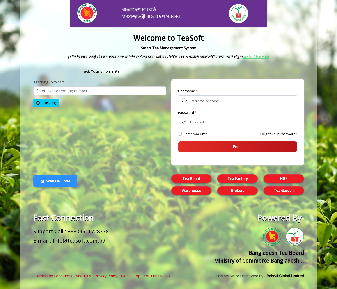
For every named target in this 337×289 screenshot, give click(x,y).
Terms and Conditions (53, 275)
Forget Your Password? (278, 134)
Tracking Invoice (48, 82)
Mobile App (130, 275)
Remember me (195, 134)
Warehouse (191, 190)
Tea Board (191, 178)
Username (188, 91)
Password (187, 112)
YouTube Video (157, 275)
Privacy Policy (106, 275)
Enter (237, 146)
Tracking (46, 102)
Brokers (237, 190)
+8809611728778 (88, 231)
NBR (284, 178)
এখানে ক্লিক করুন (256, 56)
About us (83, 275)
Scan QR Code (55, 181)
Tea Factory (237, 178)
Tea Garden (284, 190)
